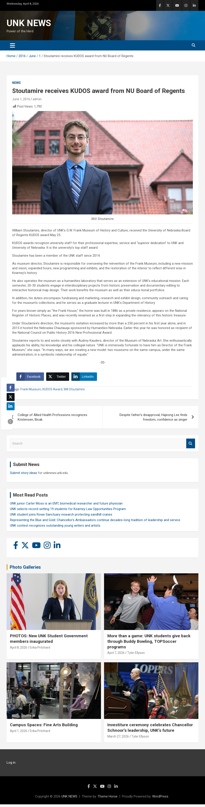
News (16, 83)
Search (190, 446)
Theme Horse (108, 799)
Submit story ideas (23, 476)
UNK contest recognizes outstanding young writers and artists (55, 528)
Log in (11, 765)
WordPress (160, 799)
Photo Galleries (25, 569)
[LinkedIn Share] (85, 378)
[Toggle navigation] (12, 45)
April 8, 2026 (18, 650)
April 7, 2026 (116, 655)
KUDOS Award (52, 392)
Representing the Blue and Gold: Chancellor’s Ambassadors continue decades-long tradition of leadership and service (95, 523)
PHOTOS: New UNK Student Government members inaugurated (49, 641)
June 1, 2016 (21, 99)
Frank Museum (30, 392)
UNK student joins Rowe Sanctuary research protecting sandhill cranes (61, 517)
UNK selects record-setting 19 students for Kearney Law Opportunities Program (68, 512)
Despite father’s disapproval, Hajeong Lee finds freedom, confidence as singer (153, 420)
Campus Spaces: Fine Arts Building (44, 727)
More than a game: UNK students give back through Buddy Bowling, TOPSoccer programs (148, 644)
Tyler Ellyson (136, 655)
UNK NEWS (29, 23)
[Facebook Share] (31, 378)
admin (37, 99)
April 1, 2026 (18, 733)
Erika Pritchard (40, 650)
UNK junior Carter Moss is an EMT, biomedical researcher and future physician (66, 506)
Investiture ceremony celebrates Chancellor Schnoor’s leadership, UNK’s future (150, 730)
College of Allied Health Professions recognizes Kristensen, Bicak (52, 420)
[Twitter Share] (58, 378)
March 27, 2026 (118, 739)
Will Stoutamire (74, 392)
